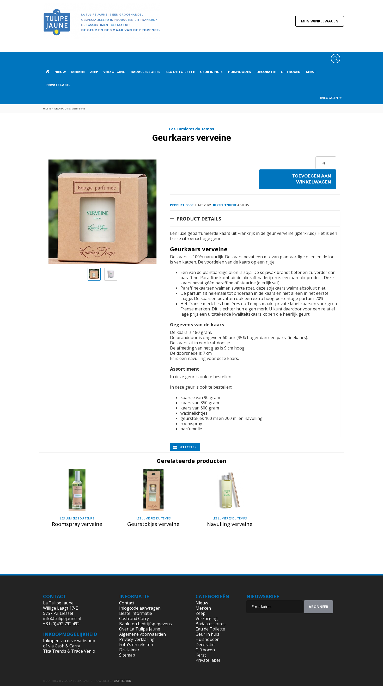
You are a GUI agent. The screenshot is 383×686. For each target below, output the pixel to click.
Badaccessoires (145, 71)
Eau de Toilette (180, 71)
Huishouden (239, 71)
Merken (78, 71)
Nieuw (60, 71)
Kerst (311, 71)
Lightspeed (122, 681)
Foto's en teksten (136, 644)
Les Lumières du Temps (191, 129)
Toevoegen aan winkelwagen (312, 179)
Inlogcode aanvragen (140, 608)
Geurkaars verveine (69, 108)
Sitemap (127, 655)
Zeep (94, 71)
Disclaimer (129, 650)
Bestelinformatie (135, 613)
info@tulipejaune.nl (62, 618)
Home (47, 108)
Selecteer (185, 447)
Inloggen (331, 97)
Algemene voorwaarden (142, 634)
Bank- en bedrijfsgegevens (145, 624)
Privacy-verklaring (137, 639)
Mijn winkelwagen (319, 21)
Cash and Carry (134, 618)
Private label (58, 84)
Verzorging (114, 71)
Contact (126, 603)
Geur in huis (211, 71)
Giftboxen (291, 71)
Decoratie (266, 71)
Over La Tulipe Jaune (139, 629)
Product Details (199, 219)
